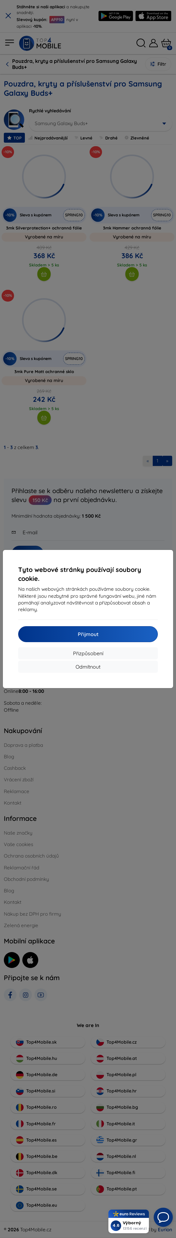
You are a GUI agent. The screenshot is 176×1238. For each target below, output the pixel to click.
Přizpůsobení (88, 653)
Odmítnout (88, 667)
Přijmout (88, 634)
